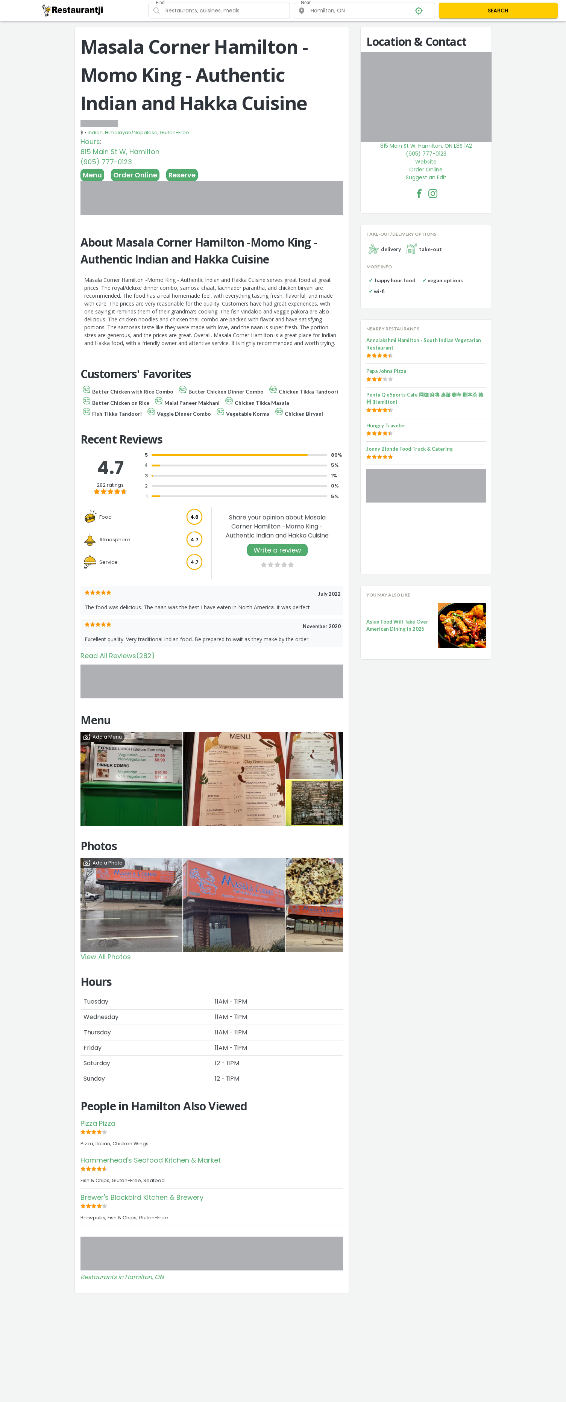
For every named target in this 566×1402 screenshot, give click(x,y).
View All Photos (105, 956)
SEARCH (498, 10)
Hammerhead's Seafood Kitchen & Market (150, 1160)
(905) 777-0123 (106, 162)
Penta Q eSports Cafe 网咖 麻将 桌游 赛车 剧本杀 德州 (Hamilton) (424, 398)
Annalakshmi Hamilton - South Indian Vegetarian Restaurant (423, 344)
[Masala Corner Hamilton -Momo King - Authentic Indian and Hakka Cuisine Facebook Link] (419, 193)
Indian (95, 132)
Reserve (182, 175)
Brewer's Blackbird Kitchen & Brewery (141, 1197)
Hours (90, 141)
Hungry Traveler (385, 425)
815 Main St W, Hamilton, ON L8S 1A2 (426, 146)
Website (426, 161)
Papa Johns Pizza (386, 371)
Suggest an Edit (426, 177)
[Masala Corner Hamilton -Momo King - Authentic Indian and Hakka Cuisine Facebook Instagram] (432, 193)
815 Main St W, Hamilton (119, 151)
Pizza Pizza (97, 1123)
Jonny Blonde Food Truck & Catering (409, 449)
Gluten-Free (174, 132)
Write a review (277, 550)
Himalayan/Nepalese (131, 132)
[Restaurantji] (73, 10)
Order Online (135, 175)
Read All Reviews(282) (117, 655)
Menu (92, 175)
